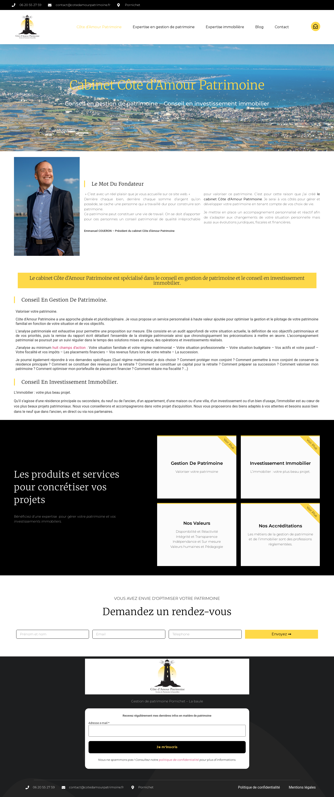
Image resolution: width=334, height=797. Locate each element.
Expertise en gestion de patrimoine (164, 27)
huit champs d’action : (69, 348)
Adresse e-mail (99, 723)
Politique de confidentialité (259, 787)
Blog (259, 27)
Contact (282, 27)
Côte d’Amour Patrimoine (99, 27)
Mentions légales (302, 787)
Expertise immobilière (225, 27)
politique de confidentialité (179, 759)
